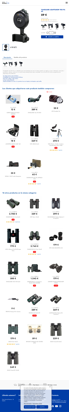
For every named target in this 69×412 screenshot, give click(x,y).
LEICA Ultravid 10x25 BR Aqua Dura (13, 250)
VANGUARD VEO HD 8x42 (13, 282)
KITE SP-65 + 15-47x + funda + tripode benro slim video (56, 144)
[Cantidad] (51, 32)
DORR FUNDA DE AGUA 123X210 (13, 113)
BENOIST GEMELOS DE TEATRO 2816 (34, 342)
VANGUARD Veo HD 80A (34, 113)
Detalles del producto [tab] (20, 57)
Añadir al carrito (52, 37)
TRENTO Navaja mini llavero (13, 311)
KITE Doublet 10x (56, 111)
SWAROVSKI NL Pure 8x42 (13, 217)
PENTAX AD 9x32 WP (34, 313)
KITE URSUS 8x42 (34, 144)
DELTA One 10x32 (13, 342)
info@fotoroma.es (56, 401)
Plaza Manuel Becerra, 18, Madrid (8, 400)
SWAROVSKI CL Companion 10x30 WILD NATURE (34, 282)
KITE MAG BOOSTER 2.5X (56, 248)
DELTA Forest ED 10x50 (13, 370)
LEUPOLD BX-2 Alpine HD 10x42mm (56, 313)
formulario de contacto (60, 402)
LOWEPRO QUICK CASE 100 (13, 144)
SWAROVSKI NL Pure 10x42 (34, 249)
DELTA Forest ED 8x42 (56, 342)
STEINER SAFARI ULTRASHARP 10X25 (56, 282)
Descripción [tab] (7, 57)
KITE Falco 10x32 (34, 217)
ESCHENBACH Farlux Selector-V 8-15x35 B (56, 217)
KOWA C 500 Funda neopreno (13, 176)
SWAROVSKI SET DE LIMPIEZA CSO (34, 178)
